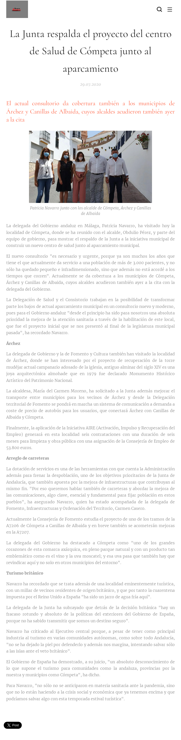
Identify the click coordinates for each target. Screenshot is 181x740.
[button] (159, 9)
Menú (170, 9)
